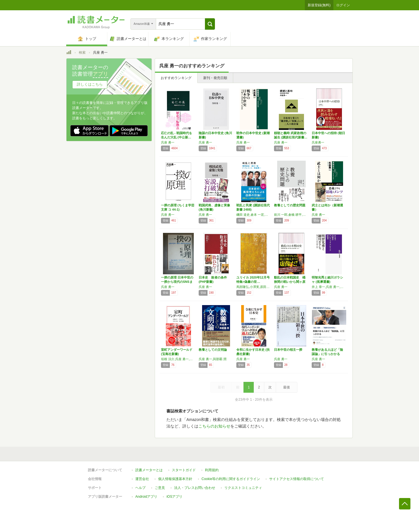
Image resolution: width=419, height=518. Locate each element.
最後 (286, 387)
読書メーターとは (149, 470)
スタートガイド (184, 470)
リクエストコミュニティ (243, 487)
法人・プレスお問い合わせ (194, 487)
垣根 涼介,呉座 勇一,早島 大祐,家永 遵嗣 (178, 359)
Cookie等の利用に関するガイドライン (231, 479)
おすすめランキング (176, 78)
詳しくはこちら (90, 84)
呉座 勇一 (167, 142)
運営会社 (142, 479)
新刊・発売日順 (215, 78)
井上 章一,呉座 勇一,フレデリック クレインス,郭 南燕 (329, 287)
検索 (82, 53)
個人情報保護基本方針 (175, 479)
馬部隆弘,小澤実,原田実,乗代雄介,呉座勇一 (253, 287)
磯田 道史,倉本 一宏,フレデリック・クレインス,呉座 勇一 (253, 214)
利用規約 (212, 470)
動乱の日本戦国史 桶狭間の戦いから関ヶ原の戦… (289, 282)
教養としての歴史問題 (289, 205)
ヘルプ (140, 487)
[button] (210, 24)
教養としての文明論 (213, 349)
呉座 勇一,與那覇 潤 (212, 359)
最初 (221, 387)
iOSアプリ (174, 496)
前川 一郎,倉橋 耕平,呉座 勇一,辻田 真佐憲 (291, 214)
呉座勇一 (318, 142)
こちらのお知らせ (214, 426)
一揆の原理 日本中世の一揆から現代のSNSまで (177, 282)
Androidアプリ (146, 496)
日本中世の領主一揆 (288, 349)
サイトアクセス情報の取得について (296, 479)
